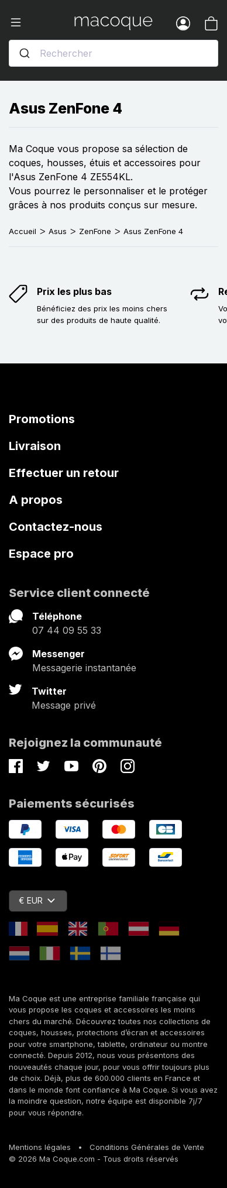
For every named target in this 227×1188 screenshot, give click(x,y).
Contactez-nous (55, 527)
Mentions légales (40, 1147)
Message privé (64, 705)
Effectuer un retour (64, 473)
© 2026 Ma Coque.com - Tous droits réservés (93, 1158)
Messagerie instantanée (84, 668)
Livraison (35, 446)
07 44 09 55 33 (66, 630)
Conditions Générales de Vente (147, 1147)
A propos (36, 500)
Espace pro (41, 554)
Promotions (42, 419)
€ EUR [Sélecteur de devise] (37, 900)
